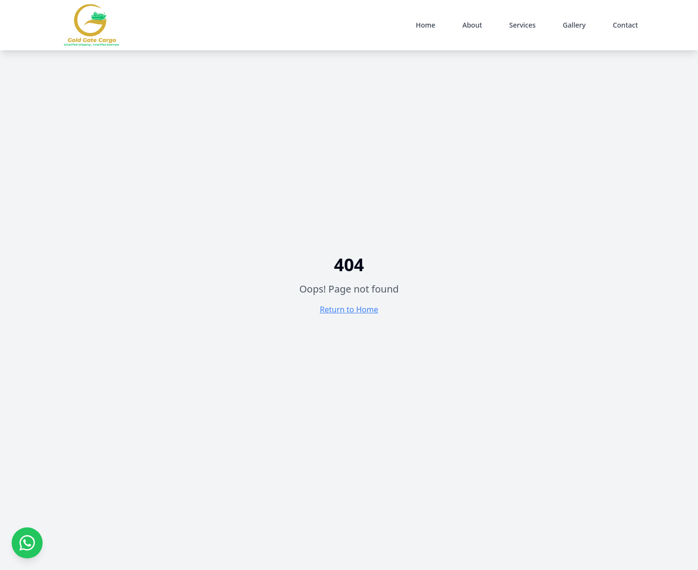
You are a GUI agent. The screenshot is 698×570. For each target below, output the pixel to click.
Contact (625, 25)
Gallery (574, 25)
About (472, 25)
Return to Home (349, 309)
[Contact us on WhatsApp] (27, 542)
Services (522, 25)
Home (425, 25)
